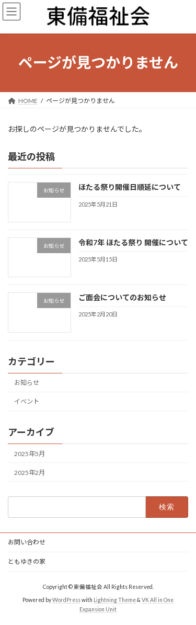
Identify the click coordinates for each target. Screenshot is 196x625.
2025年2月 (29, 472)
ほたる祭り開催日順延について (129, 187)
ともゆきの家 (26, 561)
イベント (26, 401)
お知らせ (26, 383)
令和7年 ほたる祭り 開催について (133, 242)
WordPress (66, 599)
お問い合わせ (26, 542)
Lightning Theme (115, 599)
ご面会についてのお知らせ (122, 297)
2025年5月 (29, 453)
